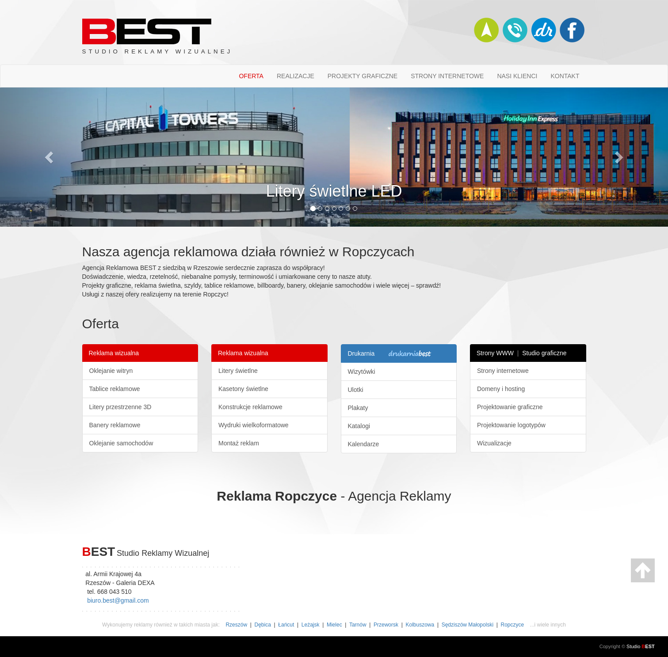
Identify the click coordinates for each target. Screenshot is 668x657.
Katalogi (359, 425)
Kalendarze (363, 444)
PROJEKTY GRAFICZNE (362, 76)
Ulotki (355, 389)
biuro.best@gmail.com (118, 600)
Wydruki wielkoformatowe (253, 425)
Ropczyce (512, 625)
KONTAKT (564, 76)
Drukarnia (391, 354)
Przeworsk (386, 625)
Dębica (263, 625)
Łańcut (286, 625)
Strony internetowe (503, 370)
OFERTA (251, 76)
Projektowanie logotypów (511, 425)
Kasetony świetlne (243, 388)
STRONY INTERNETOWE (447, 76)
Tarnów (357, 625)
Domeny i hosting (501, 388)
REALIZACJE (295, 76)
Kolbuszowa (420, 625)
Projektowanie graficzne (510, 406)
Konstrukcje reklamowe (250, 406)
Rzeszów (236, 625)
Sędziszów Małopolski (467, 625)
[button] (50, 157)
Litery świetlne (238, 370)
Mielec (334, 625)
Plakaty (358, 407)
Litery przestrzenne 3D (120, 406)
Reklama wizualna (114, 353)
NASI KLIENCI (517, 76)
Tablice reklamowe (114, 388)
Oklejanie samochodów (121, 443)
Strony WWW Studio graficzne (522, 353)
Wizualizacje (494, 443)
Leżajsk (311, 625)
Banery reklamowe (115, 425)
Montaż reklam (238, 443)
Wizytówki (361, 371)
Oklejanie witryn (111, 370)
